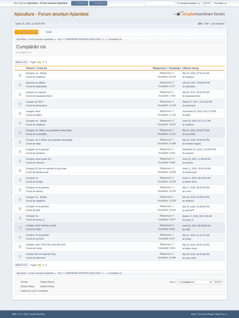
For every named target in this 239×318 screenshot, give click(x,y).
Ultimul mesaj (192, 68)
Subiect (30, 68)
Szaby (39, 181)
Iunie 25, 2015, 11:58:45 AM (196, 159)
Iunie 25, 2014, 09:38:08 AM (196, 225)
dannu (39, 191)
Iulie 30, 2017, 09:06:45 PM (196, 82)
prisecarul (41, 105)
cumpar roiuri (33, 111)
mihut (188, 239)
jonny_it (40, 219)
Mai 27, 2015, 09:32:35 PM (195, 187)
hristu (39, 248)
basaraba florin (44, 96)
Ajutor (193, 314)
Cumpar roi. (32, 215)
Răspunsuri (159, 68)
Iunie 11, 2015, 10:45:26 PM (196, 168)
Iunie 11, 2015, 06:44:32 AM (196, 178)
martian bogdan (193, 143)
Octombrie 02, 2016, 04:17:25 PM (199, 111)
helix (38, 229)
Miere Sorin (191, 181)
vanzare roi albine (35, 82)
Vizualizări (175, 68)
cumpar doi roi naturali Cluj (40, 254)
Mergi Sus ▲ (221, 314)
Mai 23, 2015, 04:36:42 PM (195, 197)
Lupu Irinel (191, 258)
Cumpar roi (32, 178)
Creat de (42, 68)
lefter (39, 115)
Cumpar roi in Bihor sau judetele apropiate (49, 139)
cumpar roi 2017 (35, 101)
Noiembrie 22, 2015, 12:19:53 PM (199, 149)
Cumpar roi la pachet (37, 149)
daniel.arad (42, 172)
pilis (38, 210)
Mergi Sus (21, 265)
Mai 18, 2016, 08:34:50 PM (195, 140)
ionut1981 (41, 134)
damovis (40, 257)
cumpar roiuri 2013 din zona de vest (45, 244)
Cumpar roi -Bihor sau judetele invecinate (48, 130)
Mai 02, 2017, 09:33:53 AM (195, 92)
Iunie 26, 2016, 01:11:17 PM (196, 121)
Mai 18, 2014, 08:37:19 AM (195, 244)
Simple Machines (37, 314)
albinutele (41, 86)
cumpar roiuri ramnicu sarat (41, 225)
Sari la (172, 282)
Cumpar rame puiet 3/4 (38, 159)
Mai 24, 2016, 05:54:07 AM (195, 130)
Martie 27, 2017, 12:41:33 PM (197, 102)
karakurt (40, 153)
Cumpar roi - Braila (36, 73)
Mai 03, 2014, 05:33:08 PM (195, 254)
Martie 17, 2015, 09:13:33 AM (197, 216)
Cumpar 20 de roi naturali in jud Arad (46, 168)
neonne (40, 162)
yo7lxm (40, 238)
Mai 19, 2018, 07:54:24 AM (195, 73)
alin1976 (190, 210)
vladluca (40, 76)
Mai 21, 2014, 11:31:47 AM (195, 235)
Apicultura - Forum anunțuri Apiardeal (51, 13)
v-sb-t (188, 191)
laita (38, 143)
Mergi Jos (21, 62)
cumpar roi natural (36, 92)
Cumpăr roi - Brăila (36, 120)
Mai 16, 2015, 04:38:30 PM (195, 206)
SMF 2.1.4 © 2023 (20, 314)
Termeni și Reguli (206, 314)
